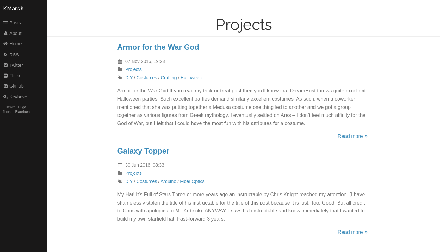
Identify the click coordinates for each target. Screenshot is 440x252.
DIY (129, 77)
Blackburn (22, 112)
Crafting (169, 77)
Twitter (13, 65)
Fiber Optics (192, 181)
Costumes (147, 77)
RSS (11, 54)
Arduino (169, 181)
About (12, 33)
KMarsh (13, 9)
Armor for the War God (158, 47)
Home (12, 43)
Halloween (191, 77)
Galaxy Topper (143, 151)
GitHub (13, 86)
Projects (133, 69)
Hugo (22, 107)
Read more (353, 136)
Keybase (15, 96)
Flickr (12, 75)
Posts (12, 22)
